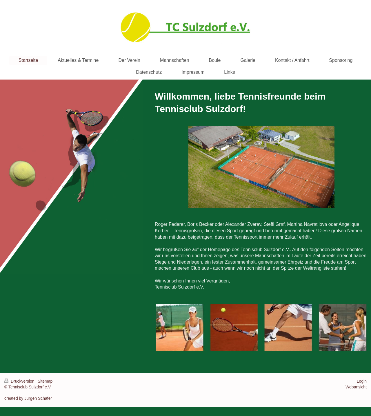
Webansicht (356, 387)
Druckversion (19, 381)
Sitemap (45, 381)
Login (362, 381)
